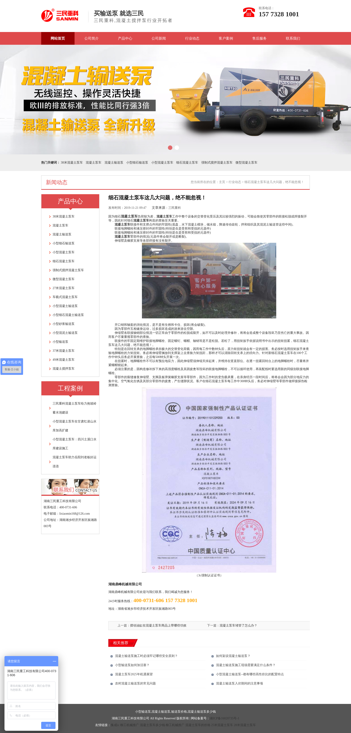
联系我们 (293, 38)
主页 (222, 182)
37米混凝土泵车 (64, 350)
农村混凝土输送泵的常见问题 (135, 683)
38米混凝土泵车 (72, 162)
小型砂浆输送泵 (64, 324)
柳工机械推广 (129, 725)
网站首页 (58, 38)
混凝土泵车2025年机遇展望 (134, 674)
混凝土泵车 (93, 162)
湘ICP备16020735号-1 (224, 718)
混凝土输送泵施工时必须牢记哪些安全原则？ (146, 656)
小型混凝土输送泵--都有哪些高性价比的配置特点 (250, 674)
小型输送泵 (60, 341)
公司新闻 (159, 38)
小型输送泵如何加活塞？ (132, 665)
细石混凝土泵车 (187, 162)
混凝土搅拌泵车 (64, 368)
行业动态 (192, 38)
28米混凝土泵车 (245, 725)
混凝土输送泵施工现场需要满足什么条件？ (246, 665)
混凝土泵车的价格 (197, 725)
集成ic (115, 725)
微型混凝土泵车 (246, 162)
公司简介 (91, 38)
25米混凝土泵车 (222, 725)
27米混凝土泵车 (64, 288)
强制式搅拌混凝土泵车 (217, 162)
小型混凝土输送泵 (65, 306)
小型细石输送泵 (137, 162)
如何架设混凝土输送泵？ (233, 656)
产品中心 (125, 38)
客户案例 (226, 38)
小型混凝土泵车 (162, 162)
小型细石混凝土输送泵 (68, 315)
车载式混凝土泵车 (65, 297)
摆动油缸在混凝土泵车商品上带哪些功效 (158, 625)
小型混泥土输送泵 (65, 333)
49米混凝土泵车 (64, 359)
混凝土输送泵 (114, 162)
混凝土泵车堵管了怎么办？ (238, 625)
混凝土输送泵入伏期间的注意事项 (239, 683)
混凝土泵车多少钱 (152, 725)
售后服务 (259, 38)
